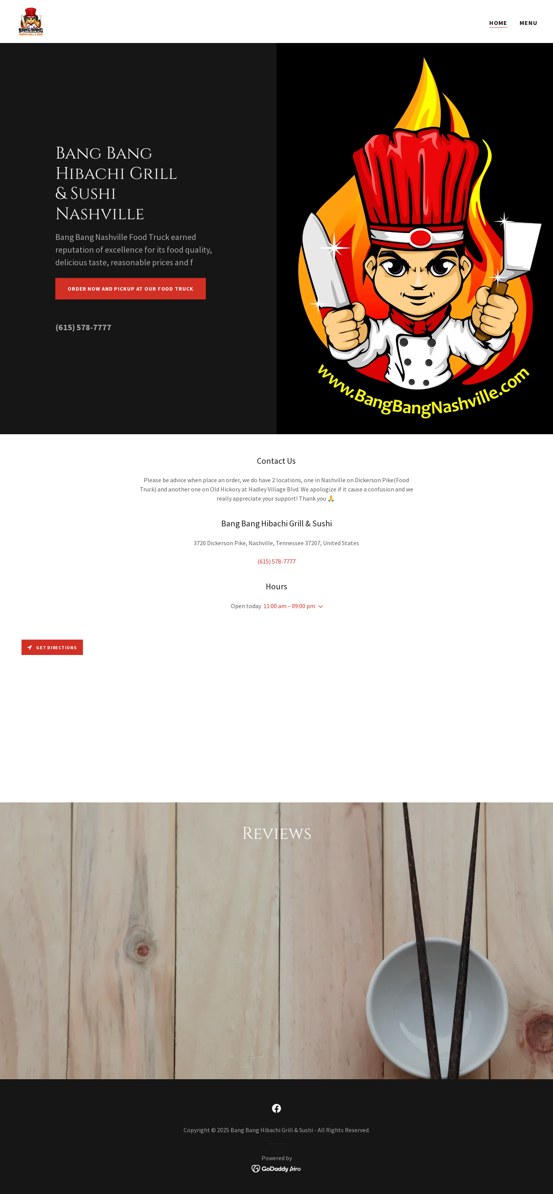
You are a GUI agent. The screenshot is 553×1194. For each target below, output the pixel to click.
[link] (30, 21)
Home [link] (498, 22)
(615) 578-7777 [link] (83, 327)
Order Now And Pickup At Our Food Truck (131, 288)
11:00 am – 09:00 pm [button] (289, 606)
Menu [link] (529, 22)
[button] (319, 607)
